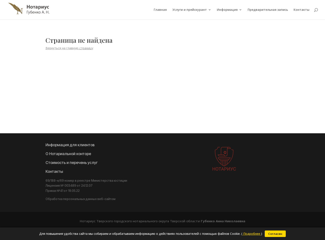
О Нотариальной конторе (68, 154)
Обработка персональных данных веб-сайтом (80, 199)
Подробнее (251, 234)
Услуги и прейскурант (189, 10)
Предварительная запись (268, 10)
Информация (227, 10)
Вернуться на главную (62, 48)
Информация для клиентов (70, 145)
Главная (160, 10)
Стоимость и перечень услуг (72, 163)
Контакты (301, 10)
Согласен (275, 234)
